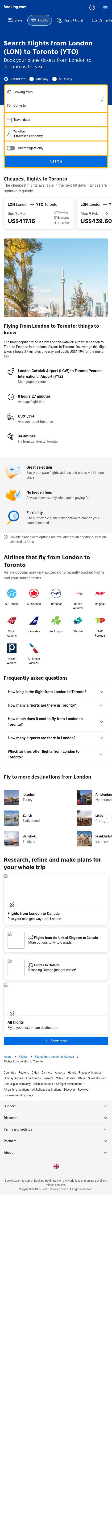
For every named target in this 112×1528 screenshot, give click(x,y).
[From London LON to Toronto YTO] (39, 204)
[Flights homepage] (15, 7)
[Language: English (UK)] (56, 1151)
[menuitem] (15, 20)
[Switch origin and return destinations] (102, 99)
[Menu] (105, 7)
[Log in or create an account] (92, 7)
